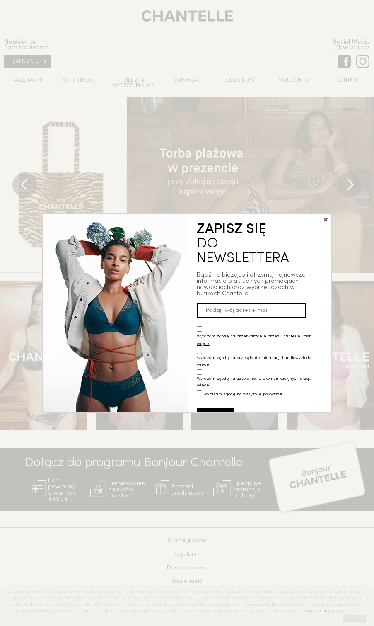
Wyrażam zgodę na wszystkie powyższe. (243, 383)
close (326, 208)
